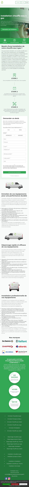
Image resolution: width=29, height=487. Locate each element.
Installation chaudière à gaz (14, 454)
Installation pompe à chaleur (14, 456)
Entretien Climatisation (14, 427)
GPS (23, 2)
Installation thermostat (14, 466)
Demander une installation (9, 29)
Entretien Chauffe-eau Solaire (14, 422)
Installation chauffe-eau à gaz (14, 458)
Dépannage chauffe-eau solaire (14, 448)
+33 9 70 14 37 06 (14, 472)
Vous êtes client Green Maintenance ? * (12, 127)
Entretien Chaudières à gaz (14, 416)
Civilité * (5, 133)
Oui (9, 130)
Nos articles (14, 476)
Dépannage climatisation (14, 446)
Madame (20, 135)
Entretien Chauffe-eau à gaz (15, 425)
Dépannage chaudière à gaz (14, 436)
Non (20, 130)
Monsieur (9, 135)
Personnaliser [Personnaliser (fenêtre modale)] (23, 484)
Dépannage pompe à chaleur (14, 439)
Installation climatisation (14, 461)
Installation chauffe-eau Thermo (14, 463)
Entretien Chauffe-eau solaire (14, 430)
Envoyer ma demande (14, 172)
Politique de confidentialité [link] (14, 485)
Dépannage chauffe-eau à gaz (14, 444)
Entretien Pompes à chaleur (14, 419)
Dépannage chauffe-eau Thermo (14, 441)
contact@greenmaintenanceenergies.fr (14, 474)
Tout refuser (15, 484)
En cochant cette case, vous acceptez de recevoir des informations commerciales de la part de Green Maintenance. (14, 167)
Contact (18, 2)
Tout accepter (6, 484)
